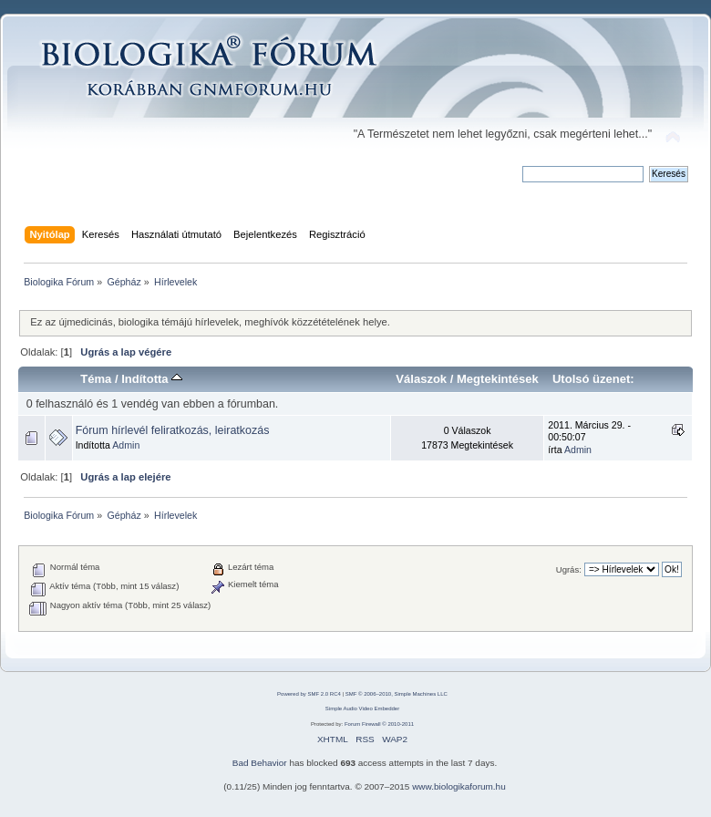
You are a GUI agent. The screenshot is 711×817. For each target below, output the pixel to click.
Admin (125, 445)
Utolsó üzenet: (593, 379)
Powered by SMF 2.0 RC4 (309, 694)
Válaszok (421, 379)
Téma (95, 379)
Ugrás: (569, 569)
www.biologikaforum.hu (459, 786)
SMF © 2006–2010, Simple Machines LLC (396, 694)
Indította (151, 379)
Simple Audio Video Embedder (362, 708)
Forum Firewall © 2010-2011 (379, 724)
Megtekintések (498, 379)
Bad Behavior (259, 763)
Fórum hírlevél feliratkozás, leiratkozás (173, 430)
